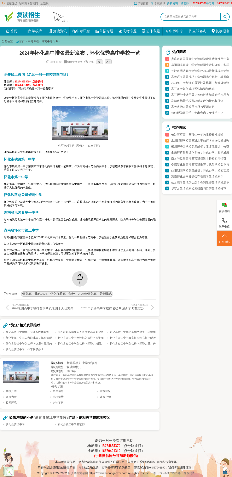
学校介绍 (11, 391)
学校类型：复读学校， (66, 367)
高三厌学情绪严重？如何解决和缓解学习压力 (200, 94)
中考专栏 (33, 41)
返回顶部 (224, 238)
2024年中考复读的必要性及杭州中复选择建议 (200, 82)
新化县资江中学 (15, 424)
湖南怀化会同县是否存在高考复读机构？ (197, 176)
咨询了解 (57, 386)
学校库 (34, 31)
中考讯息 (81, 31)
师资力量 (11, 397)
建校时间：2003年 (63, 371)
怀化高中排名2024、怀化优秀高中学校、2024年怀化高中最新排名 (67, 293)
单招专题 (104, 31)
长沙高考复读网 (78, 473)
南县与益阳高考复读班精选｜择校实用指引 (198, 158)
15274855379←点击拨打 (29, 81)
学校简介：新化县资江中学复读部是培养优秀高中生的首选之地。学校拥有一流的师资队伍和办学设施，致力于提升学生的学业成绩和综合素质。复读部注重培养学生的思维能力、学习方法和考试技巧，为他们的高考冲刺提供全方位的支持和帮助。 (102, 379)
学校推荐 (141, 3)
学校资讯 (157, 3)
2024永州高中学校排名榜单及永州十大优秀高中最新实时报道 (53, 307)
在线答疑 (105, 391)
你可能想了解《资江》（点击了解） (80, 145)
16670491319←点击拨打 (29, 85)
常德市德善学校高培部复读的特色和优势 (197, 100)
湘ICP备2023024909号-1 (168, 473)
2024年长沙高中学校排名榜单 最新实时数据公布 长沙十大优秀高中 (126, 307)
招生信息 (58, 391)
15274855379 (110, 446)
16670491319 (110, 451)
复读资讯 (58, 31)
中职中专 (174, 31)
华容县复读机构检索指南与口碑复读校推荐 (198, 188)
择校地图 (189, 473)
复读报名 (220, 31)
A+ (108, 61)
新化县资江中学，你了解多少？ (25, 349)
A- (99, 61)
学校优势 (58, 397)
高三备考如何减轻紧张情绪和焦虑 (193, 88)
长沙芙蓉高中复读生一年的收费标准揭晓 (197, 134)
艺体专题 (151, 31)
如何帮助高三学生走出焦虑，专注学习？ (197, 112)
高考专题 (128, 31)
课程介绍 (105, 397)
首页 (11, 31)
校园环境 (11, 402)
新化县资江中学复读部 (82, 363)
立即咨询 (197, 31)
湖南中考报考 (50, 41)
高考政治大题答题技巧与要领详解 (193, 106)
